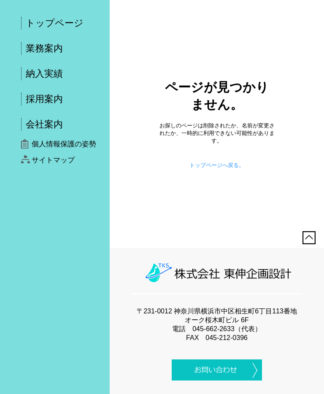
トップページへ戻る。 (216, 165)
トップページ (55, 23)
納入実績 (44, 73)
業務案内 (44, 48)
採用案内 (44, 99)
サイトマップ (53, 160)
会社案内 (44, 124)
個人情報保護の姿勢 (64, 144)
